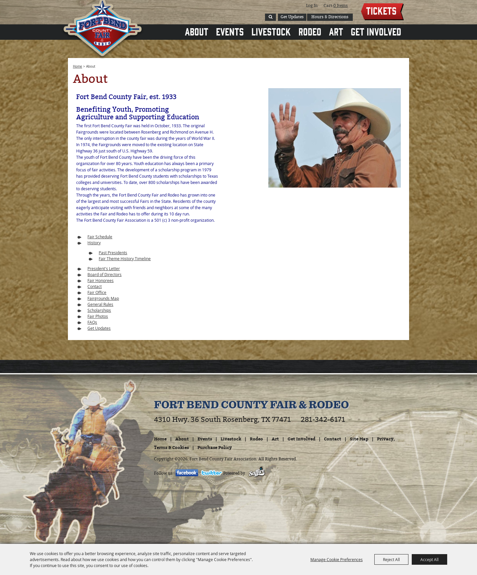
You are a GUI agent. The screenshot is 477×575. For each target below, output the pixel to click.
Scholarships (99, 310)
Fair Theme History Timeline (125, 258)
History (94, 242)
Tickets (381, 10)
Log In (312, 5)
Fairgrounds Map (103, 298)
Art (336, 31)
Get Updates (99, 328)
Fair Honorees (100, 280)
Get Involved (376, 31)
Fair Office (96, 292)
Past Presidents (113, 252)
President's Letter (103, 268)
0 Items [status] (340, 5)
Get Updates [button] (292, 17)
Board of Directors (104, 274)
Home (77, 66)
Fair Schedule (99, 236)
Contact (94, 286)
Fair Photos (97, 316)
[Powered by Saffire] (257, 473)
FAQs (92, 322)
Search (270, 17)
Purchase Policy (214, 447)
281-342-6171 (323, 419)
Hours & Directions (329, 17)
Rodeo (309, 31)
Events (230, 31)
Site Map (359, 439)
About (196, 31)
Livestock (271, 31)
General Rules (100, 304)
